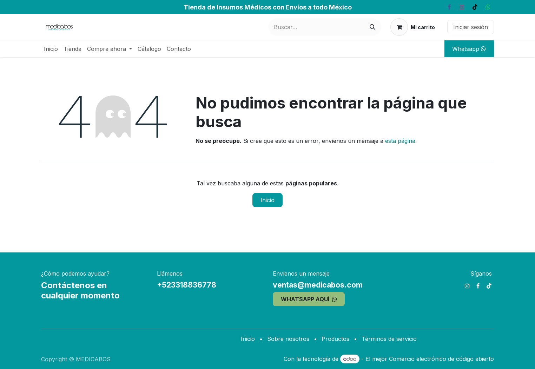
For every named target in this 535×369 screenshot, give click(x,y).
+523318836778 (186, 285)
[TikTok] (475, 7)
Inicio (267, 200)
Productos (335, 338)
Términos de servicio (389, 338)
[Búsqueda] (372, 27)
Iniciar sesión (470, 27)
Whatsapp (469, 48)
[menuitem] (51, 49)
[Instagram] (462, 7)
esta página (400, 140)
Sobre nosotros (288, 338)
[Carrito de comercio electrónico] (413, 27)
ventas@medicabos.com (318, 285)
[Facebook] (449, 7)
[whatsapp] (488, 7)
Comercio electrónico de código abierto (441, 358)
